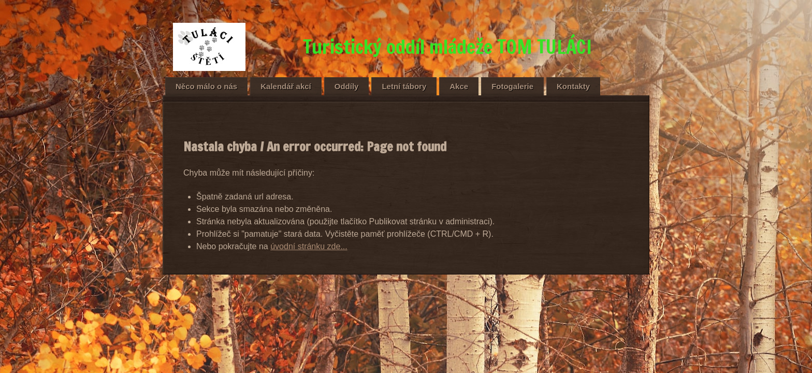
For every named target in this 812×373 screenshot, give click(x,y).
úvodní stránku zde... (308, 246)
